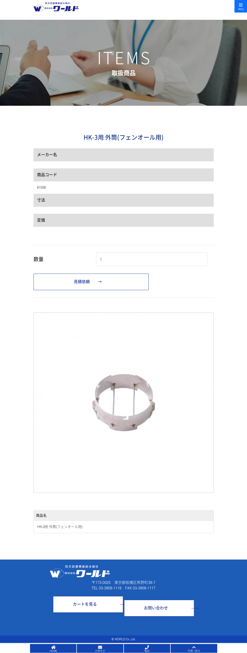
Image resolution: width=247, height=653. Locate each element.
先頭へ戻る (194, 650)
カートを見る (85, 604)
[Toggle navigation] (240, 6)
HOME (53, 650)
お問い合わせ (156, 608)
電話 (146, 650)
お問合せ (100, 650)
